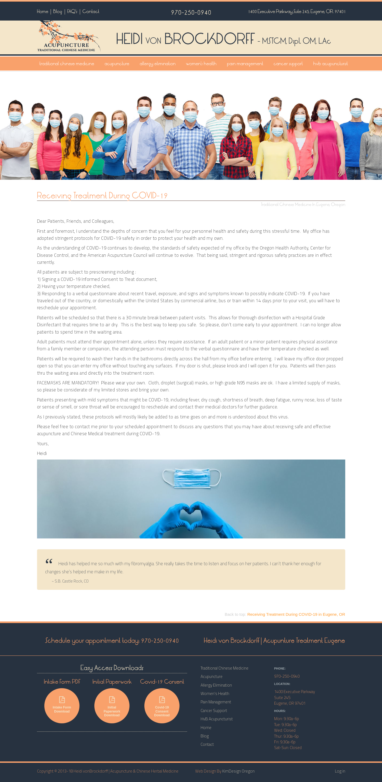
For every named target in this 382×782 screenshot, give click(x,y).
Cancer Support (214, 710)
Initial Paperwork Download (111, 706)
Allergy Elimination (216, 685)
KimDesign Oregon (238, 771)
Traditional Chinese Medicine (224, 668)
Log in (340, 771)
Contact (207, 744)
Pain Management (216, 702)
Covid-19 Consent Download (161, 706)
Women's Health (215, 693)
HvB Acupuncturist (217, 719)
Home (206, 727)
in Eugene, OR (296, 614)
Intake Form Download (61, 704)
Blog (205, 736)
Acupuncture (211, 676)
